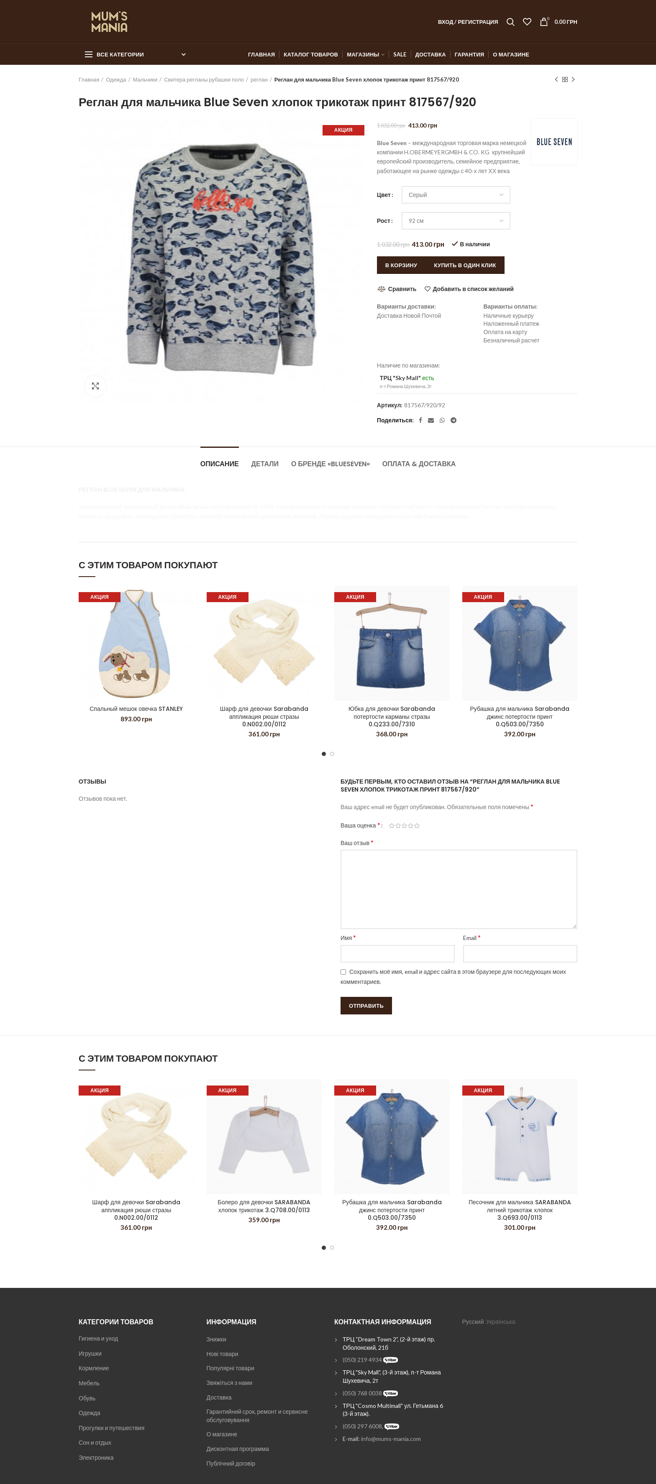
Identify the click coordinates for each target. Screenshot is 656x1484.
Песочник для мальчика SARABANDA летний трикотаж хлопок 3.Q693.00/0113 (520, 1209)
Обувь (87, 1398)
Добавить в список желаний (473, 289)
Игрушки (90, 1353)
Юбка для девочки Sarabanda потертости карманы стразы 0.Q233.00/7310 (391, 716)
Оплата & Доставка (419, 464)
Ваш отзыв (357, 842)
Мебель (89, 1383)
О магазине (222, 1434)
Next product (573, 80)
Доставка (219, 1397)
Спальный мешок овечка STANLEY (136, 709)
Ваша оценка (360, 825)
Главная (89, 79)
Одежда (116, 79)
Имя (348, 937)
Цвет (384, 194)
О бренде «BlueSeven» (330, 464)
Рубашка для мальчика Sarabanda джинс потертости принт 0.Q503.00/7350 (519, 716)
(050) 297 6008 (362, 1426)
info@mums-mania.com (391, 1438)
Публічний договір (231, 1463)
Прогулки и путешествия (111, 1427)
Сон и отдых (95, 1442)
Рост (383, 220)
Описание (219, 464)
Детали (265, 464)
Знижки (216, 1339)
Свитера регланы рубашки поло (204, 79)
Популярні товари (230, 1368)
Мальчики (145, 79)
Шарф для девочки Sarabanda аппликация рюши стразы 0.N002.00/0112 (264, 716)
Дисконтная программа (238, 1448)
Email (472, 937)
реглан (259, 79)
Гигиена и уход (98, 1338)
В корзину (401, 265)
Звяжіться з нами (229, 1382)
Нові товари (222, 1353)
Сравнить (402, 288)
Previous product (556, 80)
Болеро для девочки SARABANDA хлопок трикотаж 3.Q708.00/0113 (264, 1205)
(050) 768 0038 (362, 1393)
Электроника (96, 1457)
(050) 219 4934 (362, 1359)
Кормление (94, 1368)
